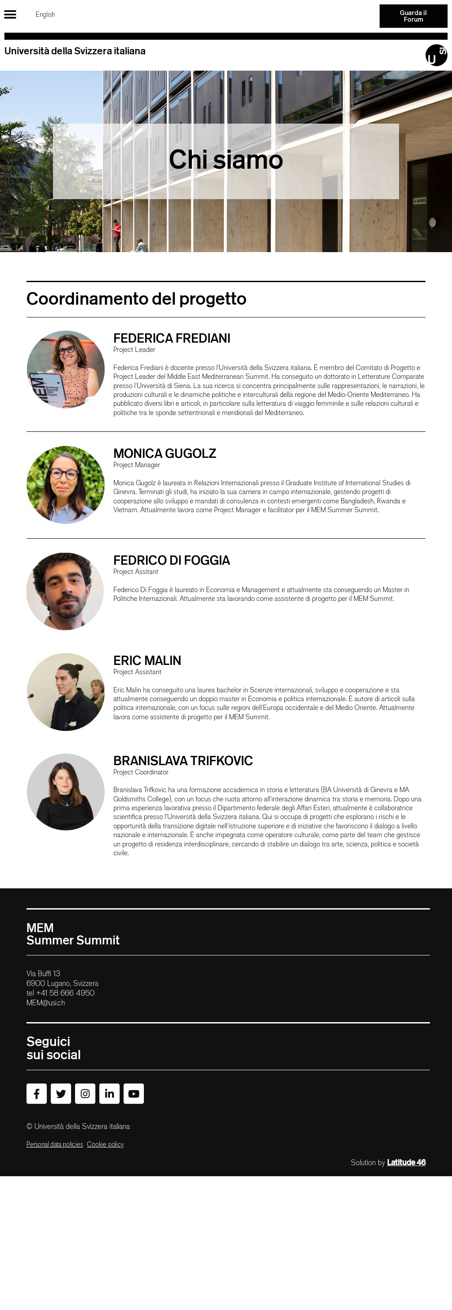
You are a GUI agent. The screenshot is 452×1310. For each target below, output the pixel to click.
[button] (10, 14)
